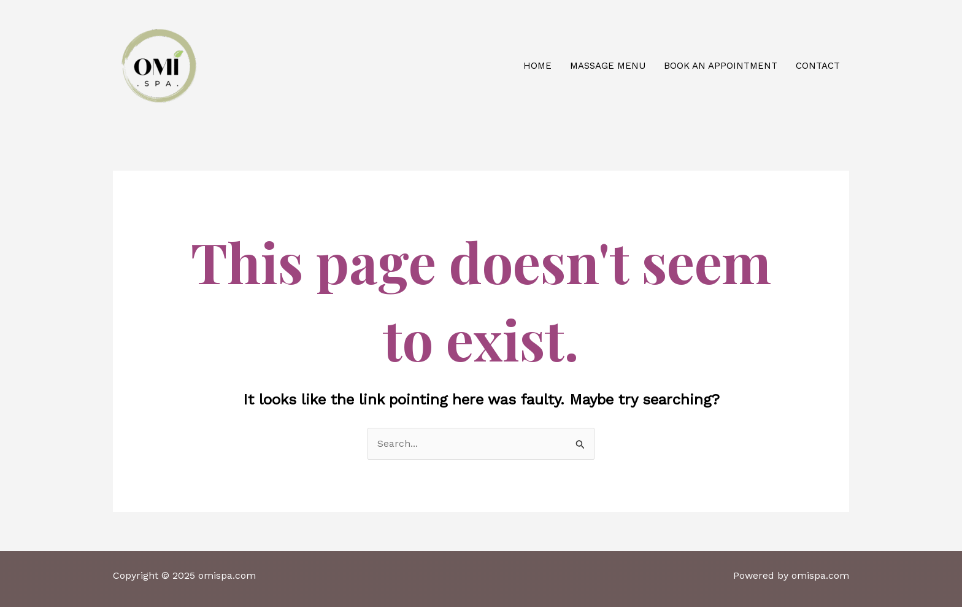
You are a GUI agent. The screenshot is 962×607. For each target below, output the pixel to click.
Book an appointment (720, 65)
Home (537, 65)
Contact (818, 65)
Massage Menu (607, 65)
